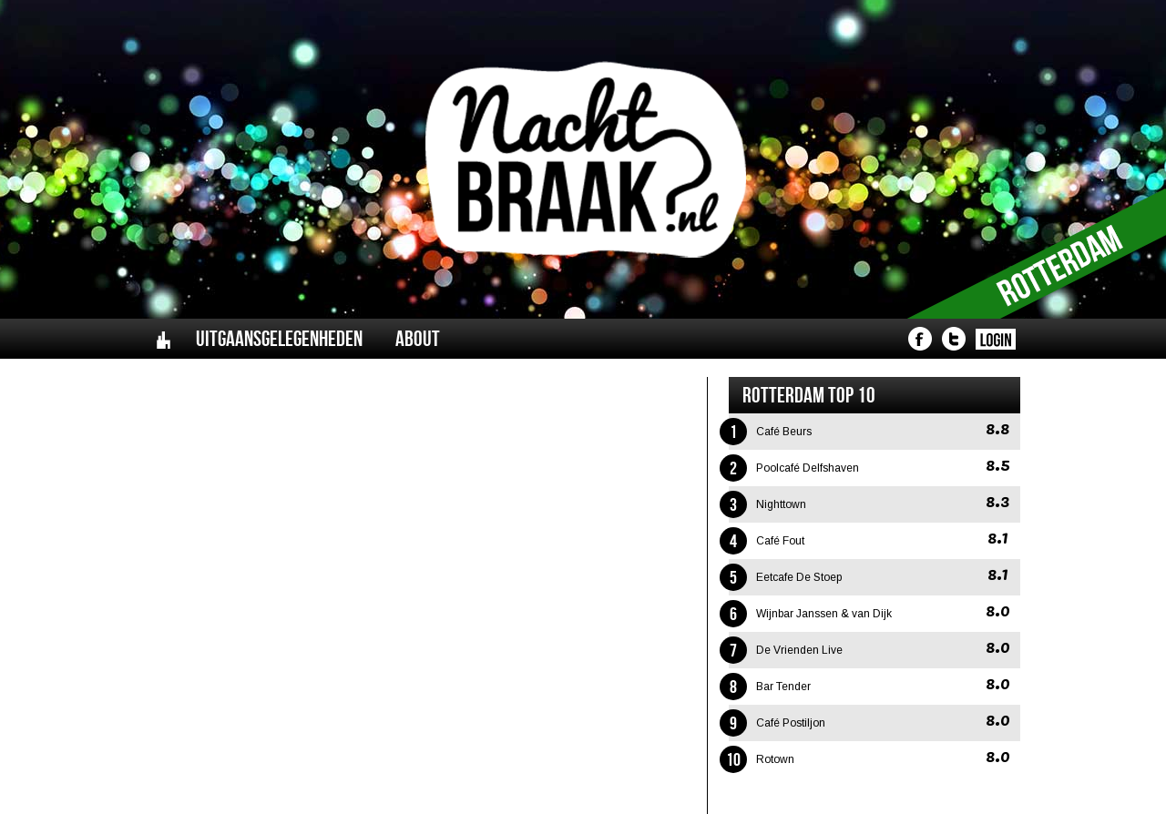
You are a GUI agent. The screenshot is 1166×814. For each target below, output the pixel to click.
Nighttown (781, 504)
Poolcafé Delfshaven (807, 468)
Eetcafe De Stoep (799, 577)
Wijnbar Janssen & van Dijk (824, 613)
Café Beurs (784, 431)
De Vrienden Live (799, 650)
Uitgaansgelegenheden (279, 339)
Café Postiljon (790, 723)
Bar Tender (783, 686)
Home (162, 339)
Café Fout (780, 540)
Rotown (775, 759)
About (417, 339)
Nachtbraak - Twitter (953, 339)
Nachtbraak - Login (995, 339)
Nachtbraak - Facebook (919, 339)
